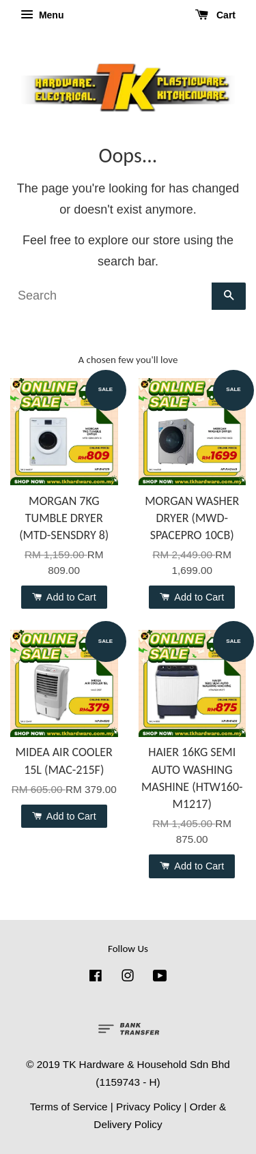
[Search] (111, 296)
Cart (215, 15)
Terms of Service (69, 1106)
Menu (41, 15)
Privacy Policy (148, 1106)
